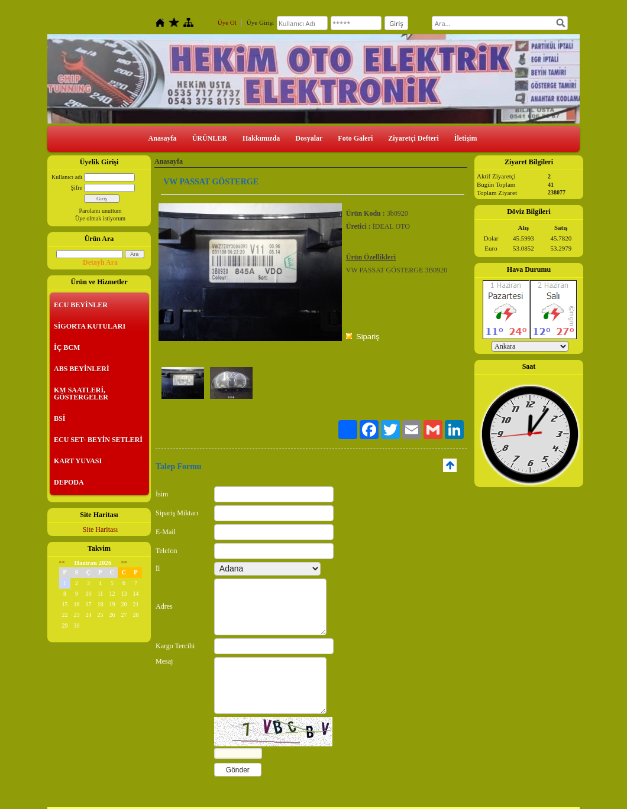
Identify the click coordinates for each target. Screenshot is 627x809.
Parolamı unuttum (100, 210)
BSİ (59, 418)
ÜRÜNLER (209, 138)
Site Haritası (100, 529)
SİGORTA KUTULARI (89, 326)
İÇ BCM (67, 347)
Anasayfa (162, 138)
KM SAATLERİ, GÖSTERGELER (81, 393)
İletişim (465, 138)
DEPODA (69, 482)
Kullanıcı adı (66, 177)
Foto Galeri (355, 138)
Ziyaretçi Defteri (413, 138)
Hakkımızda (261, 138)
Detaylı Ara (100, 262)
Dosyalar (308, 138)
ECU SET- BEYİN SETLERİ (98, 440)
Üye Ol (227, 22)
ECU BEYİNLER (81, 305)
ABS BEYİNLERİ (81, 369)
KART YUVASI (78, 461)
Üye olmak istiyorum (100, 218)
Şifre (76, 187)
